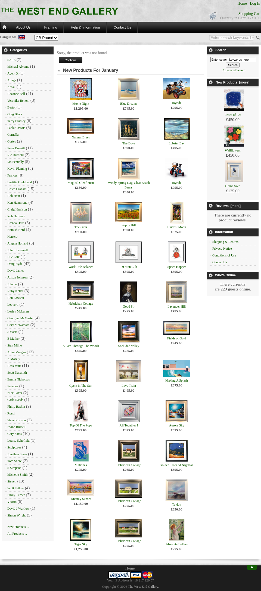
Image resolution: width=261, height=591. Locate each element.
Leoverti (12, 305)
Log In (255, 3)
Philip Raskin (16, 407)
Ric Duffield (15, 155)
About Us (23, 27)
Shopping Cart (249, 14)
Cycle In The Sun (80, 386)
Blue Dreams (128, 104)
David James (15, 271)
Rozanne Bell (16, 94)
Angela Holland (17, 243)
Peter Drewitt (16, 148)
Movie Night (80, 104)
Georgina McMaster (20, 318)
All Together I (129, 425)
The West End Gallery (143, 587)
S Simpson (14, 468)
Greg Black (14, 114)
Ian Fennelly (15, 162)
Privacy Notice (222, 248)
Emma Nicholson (18, 379)
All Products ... (17, 534)
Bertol (11, 107)
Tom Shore (14, 461)
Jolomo (12, 284)
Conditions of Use (224, 255)
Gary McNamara (18, 325)
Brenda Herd (15, 223)
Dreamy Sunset (81, 499)
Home (242, 3)
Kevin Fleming (17, 169)
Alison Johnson (17, 277)
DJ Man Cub (128, 267)
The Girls (80, 227)
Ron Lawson (15, 298)
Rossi (11, 413)
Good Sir (129, 306)
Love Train (129, 386)
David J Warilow (18, 508)
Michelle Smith (17, 474)
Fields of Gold (176, 338)
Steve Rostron (16, 420)
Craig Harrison (17, 209)
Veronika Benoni (18, 101)
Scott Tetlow (15, 488)
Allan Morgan (16, 352)
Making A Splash (176, 380)
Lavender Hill (176, 306)
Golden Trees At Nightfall (177, 465)
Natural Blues (81, 137)
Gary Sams (14, 434)
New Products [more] (232, 82)
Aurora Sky (176, 425)
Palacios (12, 386)
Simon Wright (16, 515)
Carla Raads (15, 400)
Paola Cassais (16, 128)
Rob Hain (13, 196)
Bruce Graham (16, 189)
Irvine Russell (16, 427)
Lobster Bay (177, 143)
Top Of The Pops (81, 425)
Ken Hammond (17, 203)
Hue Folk (13, 257)
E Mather (13, 339)
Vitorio (12, 502)
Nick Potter (14, 393)
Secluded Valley (128, 346)
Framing (50, 27)
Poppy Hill (129, 225)
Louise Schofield (18, 441)
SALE (11, 60)
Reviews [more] (228, 206)
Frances (12, 175)
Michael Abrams (18, 67)
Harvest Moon (176, 227)
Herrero (12, 237)
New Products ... (18, 527)
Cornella (12, 135)
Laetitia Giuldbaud (19, 182)
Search (220, 50)
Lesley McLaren (18, 311)
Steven (11, 481)
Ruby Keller (15, 291)
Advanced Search (233, 70)
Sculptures (14, 447)
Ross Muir (14, 366)
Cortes (11, 141)
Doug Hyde (15, 264)
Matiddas (81, 465)
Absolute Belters (177, 544)
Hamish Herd (16, 230)
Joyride (176, 103)
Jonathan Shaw (17, 454)
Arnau (11, 87)
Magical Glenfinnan (81, 183)
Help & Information (85, 27)
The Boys (128, 143)
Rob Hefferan (16, 216)
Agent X (12, 73)
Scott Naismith (17, 373)
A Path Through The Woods (81, 346)
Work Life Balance (81, 267)
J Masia (12, 332)
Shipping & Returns (225, 242)
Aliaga (11, 80)
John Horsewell (17, 250)
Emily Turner (16, 495)
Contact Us (122, 27)
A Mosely (13, 359)
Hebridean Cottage (81, 303)
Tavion (176, 504)
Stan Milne (14, 345)
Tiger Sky (80, 544)
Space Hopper (176, 267)
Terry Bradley (16, 121)
